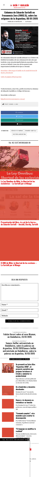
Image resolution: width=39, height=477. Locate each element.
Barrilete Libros (30, 459)
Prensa (29, 21)
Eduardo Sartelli (30, 130)
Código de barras (17, 130)
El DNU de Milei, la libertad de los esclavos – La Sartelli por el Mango (19, 264)
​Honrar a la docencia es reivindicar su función (25, 401)
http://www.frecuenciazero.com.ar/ (13, 99)
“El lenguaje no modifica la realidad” (26, 430)
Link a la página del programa (11, 77)
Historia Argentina (19, 134)
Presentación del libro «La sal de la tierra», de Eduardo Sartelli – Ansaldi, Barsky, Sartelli (19, 223)
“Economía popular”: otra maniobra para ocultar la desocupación (25, 415)
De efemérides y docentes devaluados (25, 388)
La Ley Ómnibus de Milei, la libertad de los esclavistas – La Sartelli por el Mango (18, 182)
